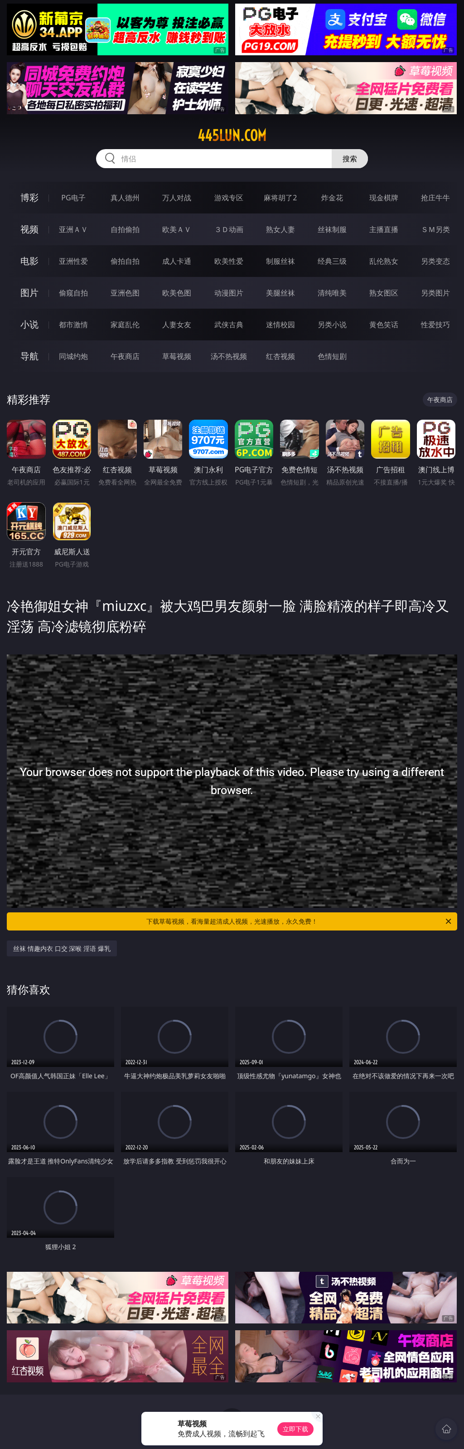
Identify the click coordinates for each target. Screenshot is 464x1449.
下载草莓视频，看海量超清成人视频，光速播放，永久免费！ (299, 921)
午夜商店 (125, 356)
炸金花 (332, 198)
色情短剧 (332, 356)
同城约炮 (73, 356)
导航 (29, 356)
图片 (29, 292)
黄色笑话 (383, 325)
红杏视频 (280, 356)
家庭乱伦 (125, 325)
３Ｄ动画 (228, 229)
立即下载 (295, 1429)
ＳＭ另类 (435, 229)
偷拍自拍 (125, 261)
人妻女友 (176, 325)
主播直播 (383, 229)
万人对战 (176, 198)
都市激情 (73, 325)
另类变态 (435, 261)
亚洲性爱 (73, 261)
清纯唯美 (332, 293)
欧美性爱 (228, 261)
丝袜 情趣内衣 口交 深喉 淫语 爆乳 (61, 948)
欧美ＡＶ (176, 229)
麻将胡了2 (280, 198)
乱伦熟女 (383, 261)
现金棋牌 (383, 198)
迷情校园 (280, 325)
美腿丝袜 (280, 293)
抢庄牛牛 (435, 198)
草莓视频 (176, 356)
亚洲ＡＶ (73, 229)
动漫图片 (228, 293)
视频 (29, 229)
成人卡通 (176, 261)
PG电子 (73, 198)
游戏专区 (228, 198)
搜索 (350, 159)
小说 (29, 324)
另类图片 (435, 293)
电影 (29, 261)
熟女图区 (383, 293)
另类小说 (332, 325)
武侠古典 (228, 325)
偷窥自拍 (73, 293)
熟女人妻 (280, 229)
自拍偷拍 (125, 229)
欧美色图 (176, 293)
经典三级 (332, 261)
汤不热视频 (229, 356)
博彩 (29, 197)
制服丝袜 (280, 261)
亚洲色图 (125, 293)
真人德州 (125, 198)
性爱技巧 (435, 325)
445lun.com (232, 135)
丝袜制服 (332, 229)
